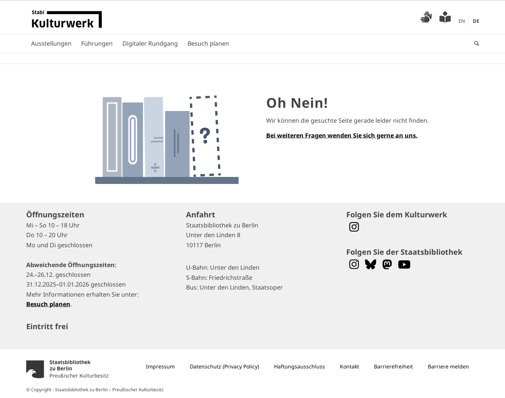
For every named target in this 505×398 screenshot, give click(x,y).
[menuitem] (426, 18)
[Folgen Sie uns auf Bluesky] (370, 264)
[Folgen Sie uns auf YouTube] (404, 264)
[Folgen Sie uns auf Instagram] (354, 264)
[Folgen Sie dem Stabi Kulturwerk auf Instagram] (354, 226)
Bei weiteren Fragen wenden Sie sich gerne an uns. (342, 135)
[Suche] (474, 43)
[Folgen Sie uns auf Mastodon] (387, 264)
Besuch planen (48, 304)
